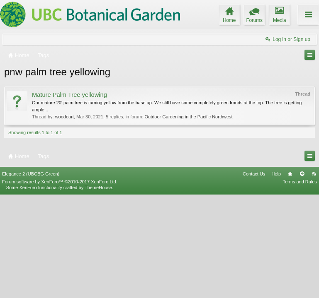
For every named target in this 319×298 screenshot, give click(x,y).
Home (290, 277)
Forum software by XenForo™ (59, 284)
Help (276, 276)
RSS (314, 277)
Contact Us (254, 276)
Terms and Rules (299, 284)
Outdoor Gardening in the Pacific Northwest (189, 116)
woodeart (64, 116)
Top (302, 277)
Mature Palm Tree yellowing (69, 94)
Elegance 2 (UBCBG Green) (30, 276)
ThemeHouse (98, 290)
